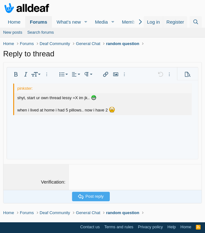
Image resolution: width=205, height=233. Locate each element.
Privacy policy (150, 226)
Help (172, 226)
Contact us (90, 226)
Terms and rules (118, 226)
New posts (12, 32)
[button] (85, 22)
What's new (69, 22)
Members (132, 22)
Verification (52, 182)
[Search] (196, 22)
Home (14, 22)
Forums (38, 22)
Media (101, 22)
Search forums (40, 32)
